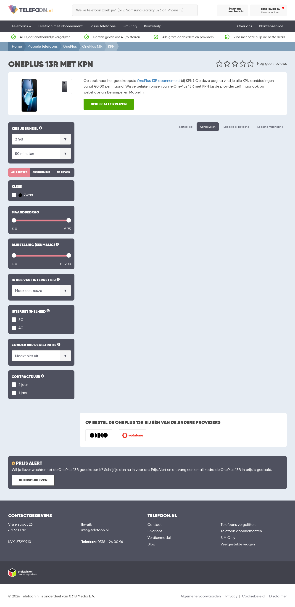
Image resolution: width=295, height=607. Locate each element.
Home (17, 46)
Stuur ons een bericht (236, 10)
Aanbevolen (208, 126)
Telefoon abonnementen (241, 531)
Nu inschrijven (33, 480)
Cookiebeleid (253, 596)
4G (21, 328)
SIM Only (228, 537)
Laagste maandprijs (270, 126)
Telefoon (63, 172)
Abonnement (41, 172)
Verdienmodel (159, 537)
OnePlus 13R (92, 46)
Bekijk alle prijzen (109, 104)
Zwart (25, 195)
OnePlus (70, 46)
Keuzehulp (152, 26)
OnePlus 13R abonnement (158, 80)
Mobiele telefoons (42, 46)
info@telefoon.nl (95, 530)
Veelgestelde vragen (238, 544)
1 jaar (22, 393)
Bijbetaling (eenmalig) (36, 245)
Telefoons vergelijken (238, 524)
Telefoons (21, 26)
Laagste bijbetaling (236, 126)
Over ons (244, 26)
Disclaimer (278, 596)
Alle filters (19, 172)
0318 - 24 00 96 (110, 542)
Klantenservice (271, 26)
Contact (155, 524)
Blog (151, 544)
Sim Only (129, 26)
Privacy (231, 596)
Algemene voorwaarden (201, 596)
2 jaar (23, 384)
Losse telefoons (103, 26)
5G (21, 319)
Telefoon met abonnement (60, 26)
